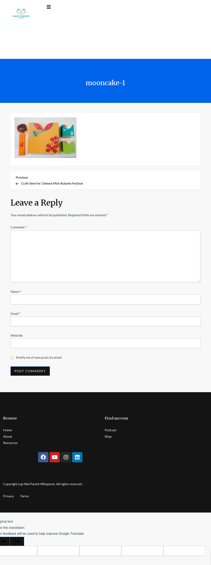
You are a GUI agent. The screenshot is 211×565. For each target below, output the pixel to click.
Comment (19, 227)
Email (15, 313)
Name (16, 291)
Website (17, 335)
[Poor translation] (17, 541)
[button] (48, 7)
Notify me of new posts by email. (39, 357)
